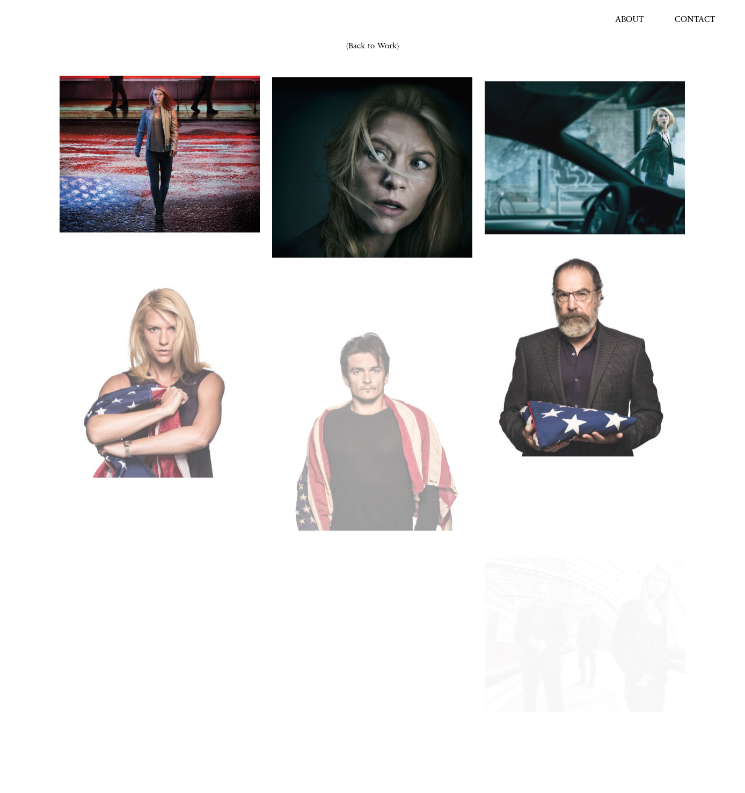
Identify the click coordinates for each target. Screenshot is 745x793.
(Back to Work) (372, 46)
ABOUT (629, 20)
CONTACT (695, 20)
